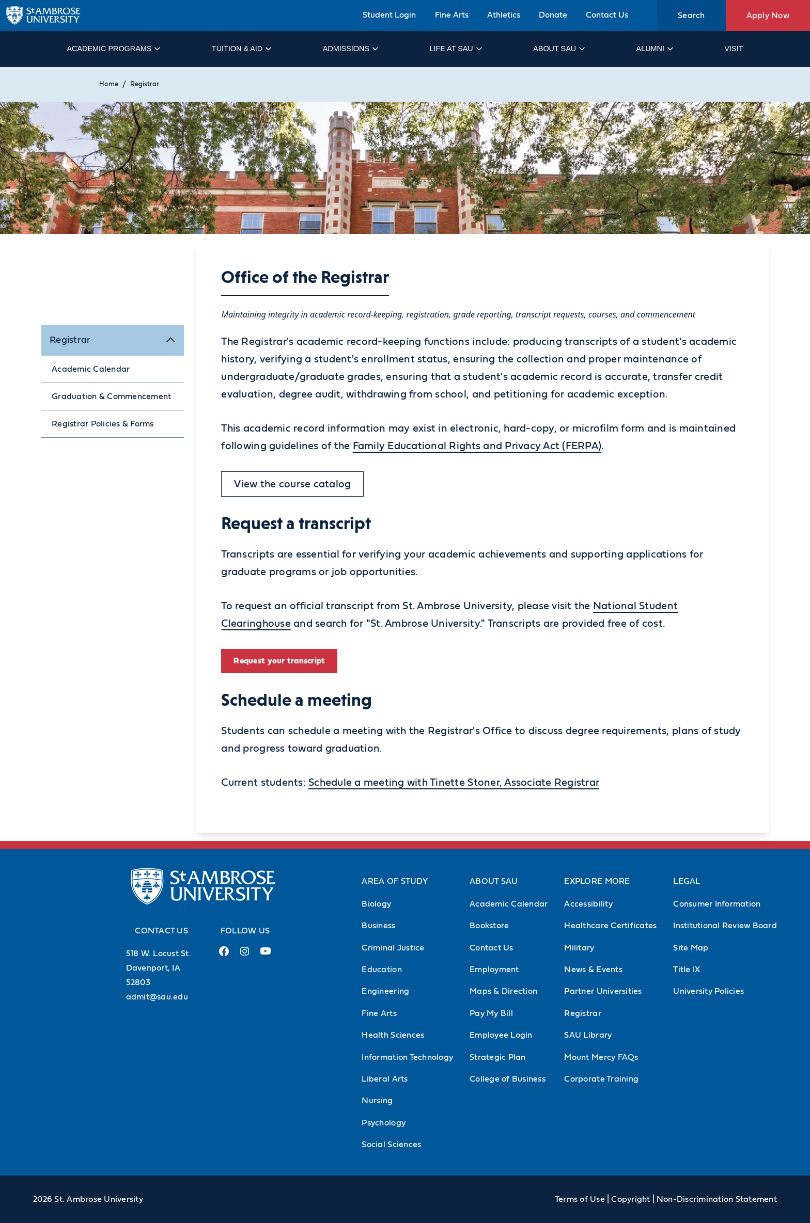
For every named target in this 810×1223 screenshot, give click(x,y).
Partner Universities (603, 991)
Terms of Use (580, 1199)
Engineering (385, 991)
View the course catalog (292, 484)
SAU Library (588, 1035)
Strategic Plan (498, 1057)
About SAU (558, 48)
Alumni (654, 48)
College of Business (508, 1079)
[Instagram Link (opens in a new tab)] (244, 955)
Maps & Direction (503, 991)
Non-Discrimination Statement (717, 1199)
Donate (553, 15)
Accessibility (588, 904)
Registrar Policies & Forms (103, 424)
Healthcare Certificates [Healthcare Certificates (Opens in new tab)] (610, 926)
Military (579, 948)
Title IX (686, 969)
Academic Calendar (91, 369)
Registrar (144, 84)
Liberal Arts (385, 1079)
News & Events (593, 969)
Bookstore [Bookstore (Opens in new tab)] (489, 926)
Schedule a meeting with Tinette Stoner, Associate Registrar (453, 782)
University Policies (708, 991)
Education (381, 969)
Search (691, 15)
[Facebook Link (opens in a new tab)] (224, 955)
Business (378, 926)
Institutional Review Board (725, 926)
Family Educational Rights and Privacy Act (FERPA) (477, 446)
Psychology (384, 1123)
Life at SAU (455, 48)
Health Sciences (393, 1035)
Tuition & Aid (241, 48)
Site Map (690, 948)
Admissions (350, 48)
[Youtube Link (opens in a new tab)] (265, 955)
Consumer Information (716, 904)
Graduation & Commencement (111, 396)
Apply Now (767, 15)
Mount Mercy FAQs (601, 1057)
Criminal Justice (393, 948)
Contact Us (607, 15)
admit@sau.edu (157, 997)
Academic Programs (113, 48)
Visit (733, 48)
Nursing (377, 1101)
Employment (494, 969)
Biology (376, 904)
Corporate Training (601, 1079)
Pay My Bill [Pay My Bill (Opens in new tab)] (491, 1013)
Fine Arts (452, 15)
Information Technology (407, 1057)
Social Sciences (391, 1144)
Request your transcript (279, 661)
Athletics (503, 15)
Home (108, 84)
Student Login (389, 15)
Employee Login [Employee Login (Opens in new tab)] (501, 1035)
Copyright (630, 1199)
